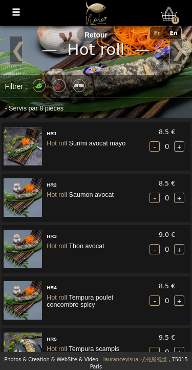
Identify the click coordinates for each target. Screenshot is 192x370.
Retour (96, 35)
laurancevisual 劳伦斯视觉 (135, 359)
